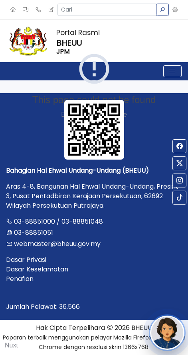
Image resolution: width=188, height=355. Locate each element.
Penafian (20, 278)
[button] (175, 10)
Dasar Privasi (26, 259)
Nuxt (11, 345)
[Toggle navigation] (172, 71)
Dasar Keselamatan (37, 269)
